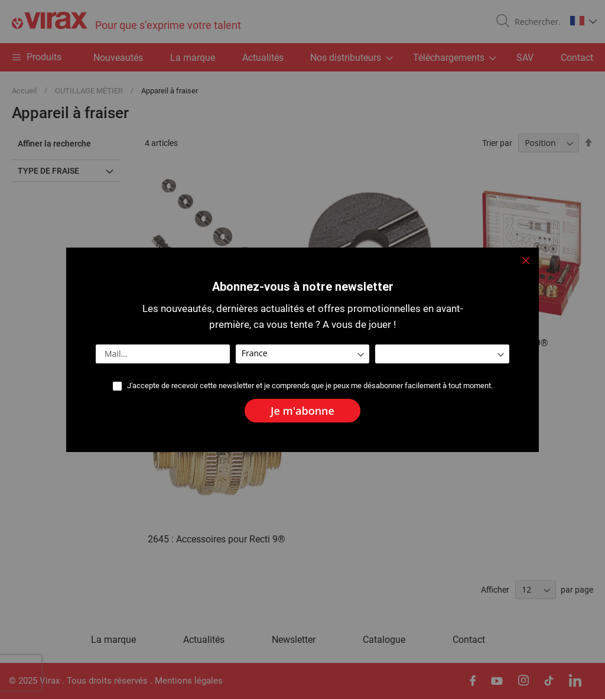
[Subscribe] (302, 410)
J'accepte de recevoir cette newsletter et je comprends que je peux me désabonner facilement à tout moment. (310, 385)
